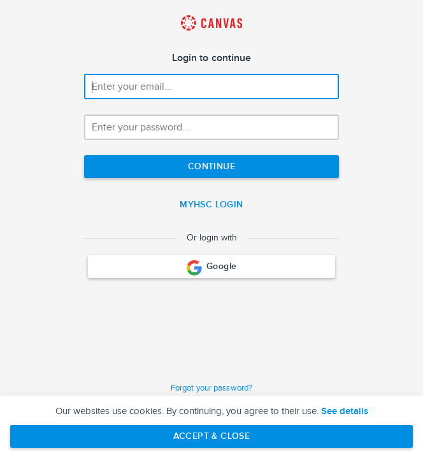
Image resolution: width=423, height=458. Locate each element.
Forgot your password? (211, 388)
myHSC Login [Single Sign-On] (211, 204)
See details (344, 411)
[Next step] (211, 166)
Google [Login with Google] (212, 267)
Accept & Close (211, 436)
